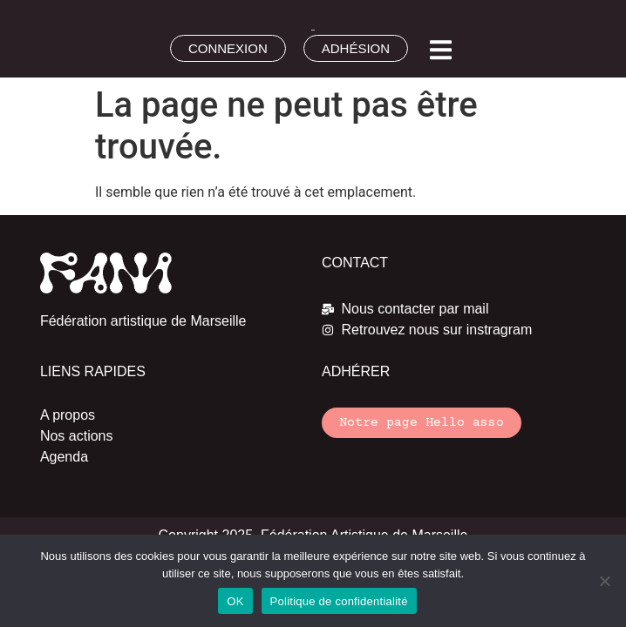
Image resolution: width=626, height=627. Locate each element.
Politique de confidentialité (339, 601)
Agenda (64, 456)
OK (235, 601)
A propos (67, 415)
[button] (440, 50)
